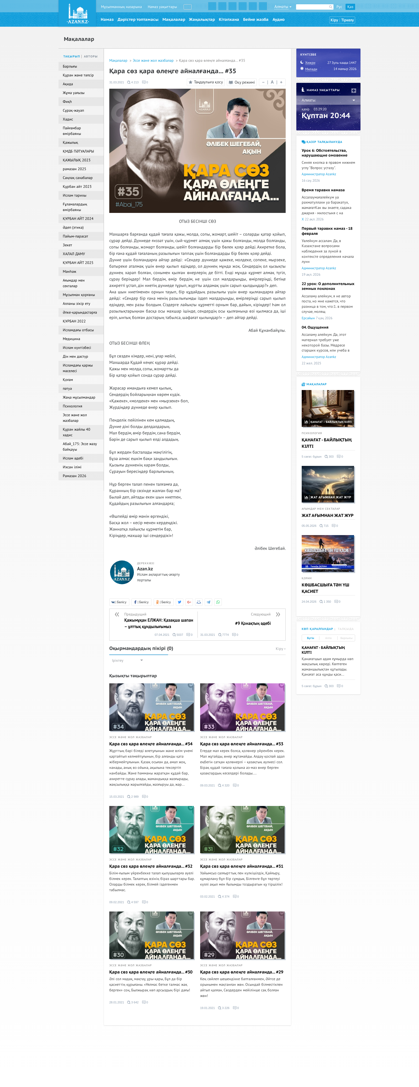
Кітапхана (229, 19)
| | (272, 82)
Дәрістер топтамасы (138, 19)
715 (324, 525)
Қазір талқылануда (322, 142)
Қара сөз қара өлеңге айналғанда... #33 (241, 744)
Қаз (350, 7)
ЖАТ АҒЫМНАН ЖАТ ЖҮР (328, 515)
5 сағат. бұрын (311, 456)
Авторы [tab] (91, 56)
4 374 (224, 896)
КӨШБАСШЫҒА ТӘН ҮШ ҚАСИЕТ (325, 588)
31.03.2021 (116, 82)
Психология (312, 433)
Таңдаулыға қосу (205, 82)
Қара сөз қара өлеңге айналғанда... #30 (150, 972)
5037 (178, 634)
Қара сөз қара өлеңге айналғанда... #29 (241, 972)
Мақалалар (173, 19)
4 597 (133, 902)
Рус (339, 7)
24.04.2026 (309, 601)
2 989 (133, 796)
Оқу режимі (242, 82)
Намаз (107, 19)
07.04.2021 (162, 634)
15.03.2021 (116, 796)
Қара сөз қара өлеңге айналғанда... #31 (241, 866)
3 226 (224, 1008)
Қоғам (307, 578)
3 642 (133, 1002)
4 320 (224, 785)
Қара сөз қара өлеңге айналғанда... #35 (212, 60)
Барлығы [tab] (346, 638)
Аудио (279, 19)
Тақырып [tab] (71, 56)
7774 (223, 634)
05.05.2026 (309, 525)
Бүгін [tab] (310, 638)
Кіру (334, 20)
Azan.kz (145, 569)
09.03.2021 (207, 785)
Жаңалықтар (202, 19)
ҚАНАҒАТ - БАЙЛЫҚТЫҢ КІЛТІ (327, 443)
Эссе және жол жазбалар (154, 60)
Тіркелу (347, 20)
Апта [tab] (328, 638)
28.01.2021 (116, 1002)
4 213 (133, 82)
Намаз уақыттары (162, 7)
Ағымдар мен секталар (321, 509)
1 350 (325, 601)
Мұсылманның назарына (121, 7)
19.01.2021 (207, 1008)
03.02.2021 (207, 896)
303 (329, 456)
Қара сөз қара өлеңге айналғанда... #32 (150, 866)
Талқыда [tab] (346, 629)
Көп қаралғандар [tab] (317, 629)
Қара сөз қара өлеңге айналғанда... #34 (150, 744)
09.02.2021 (116, 902)
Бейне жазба (256, 19)
